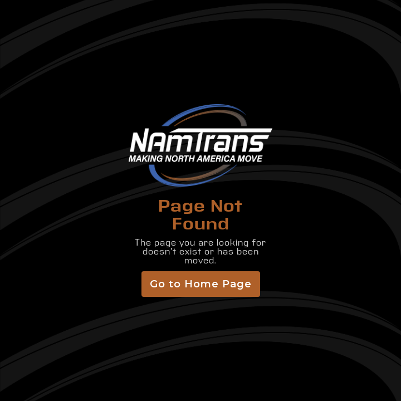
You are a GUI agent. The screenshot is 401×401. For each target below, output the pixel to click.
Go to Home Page (201, 284)
